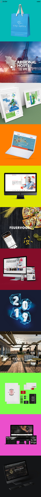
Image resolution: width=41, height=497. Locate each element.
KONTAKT (38, 1)
